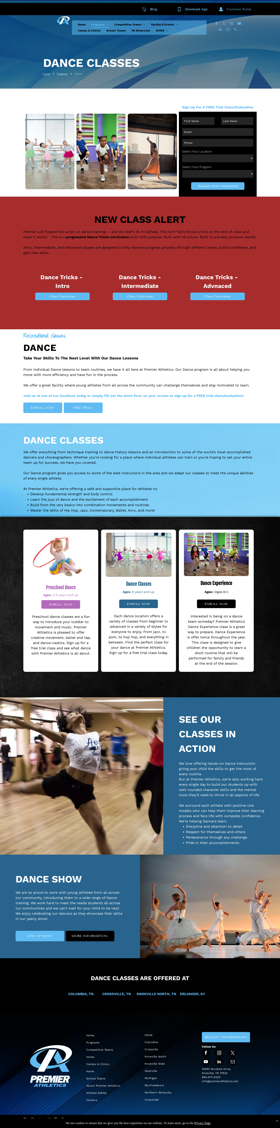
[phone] (235, 30)
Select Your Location (197, 151)
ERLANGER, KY (192, 994)
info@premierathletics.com (220, 1081)
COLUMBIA (77, 994)
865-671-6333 (211, 1077)
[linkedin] (220, 30)
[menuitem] (82, 25)
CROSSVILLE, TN (116, 994)
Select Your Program (196, 167)
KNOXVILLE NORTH (153, 994)
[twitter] (224, 24)
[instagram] (231, 24)
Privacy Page (202, 1123)
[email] (228, 30)
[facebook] (216, 24)
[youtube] (239, 24)
